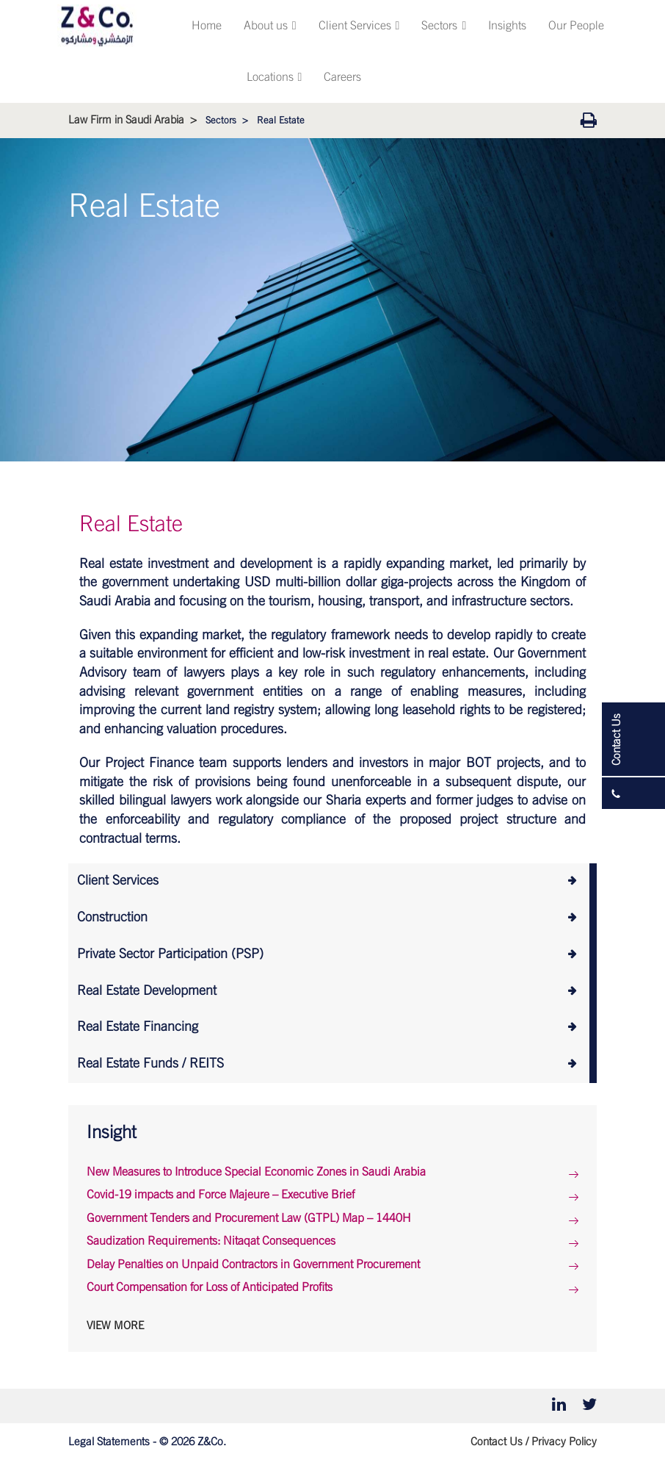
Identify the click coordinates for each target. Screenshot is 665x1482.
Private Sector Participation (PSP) (170, 954)
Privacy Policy (564, 1441)
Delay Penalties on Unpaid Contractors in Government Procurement (253, 1264)
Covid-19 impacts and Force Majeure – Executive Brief (221, 1195)
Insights (507, 26)
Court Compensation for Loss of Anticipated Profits (209, 1287)
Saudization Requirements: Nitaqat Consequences (211, 1241)
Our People (576, 26)
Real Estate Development (147, 991)
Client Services (359, 25)
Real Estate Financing (137, 1027)
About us (270, 25)
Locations (274, 77)
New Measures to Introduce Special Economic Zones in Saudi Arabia (256, 1172)
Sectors (443, 25)
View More (115, 1325)
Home (207, 26)
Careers (342, 77)
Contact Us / (499, 1441)
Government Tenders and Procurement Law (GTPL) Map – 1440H (249, 1218)
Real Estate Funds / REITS (150, 1064)
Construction (112, 917)
